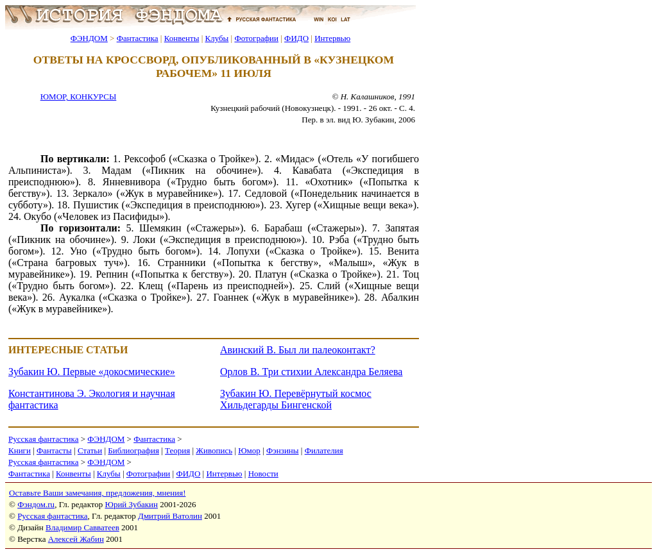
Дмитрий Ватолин (170, 516)
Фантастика (137, 38)
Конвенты (182, 38)
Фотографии (256, 38)
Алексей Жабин (76, 539)
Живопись (214, 450)
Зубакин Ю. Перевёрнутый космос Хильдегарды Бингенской (295, 399)
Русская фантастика (43, 439)
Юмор (249, 450)
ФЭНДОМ (89, 38)
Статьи (90, 450)
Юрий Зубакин (131, 504)
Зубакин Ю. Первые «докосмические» (91, 371)
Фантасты (54, 450)
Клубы (216, 38)
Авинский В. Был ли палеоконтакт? (297, 349)
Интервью (332, 38)
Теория (177, 450)
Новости (263, 473)
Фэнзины (282, 450)
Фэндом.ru (36, 504)
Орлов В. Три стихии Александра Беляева (311, 371)
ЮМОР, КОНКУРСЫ (78, 96)
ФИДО (296, 38)
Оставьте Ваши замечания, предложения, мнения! (97, 493)
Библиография (133, 450)
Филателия (324, 450)
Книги (19, 450)
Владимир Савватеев (82, 527)
